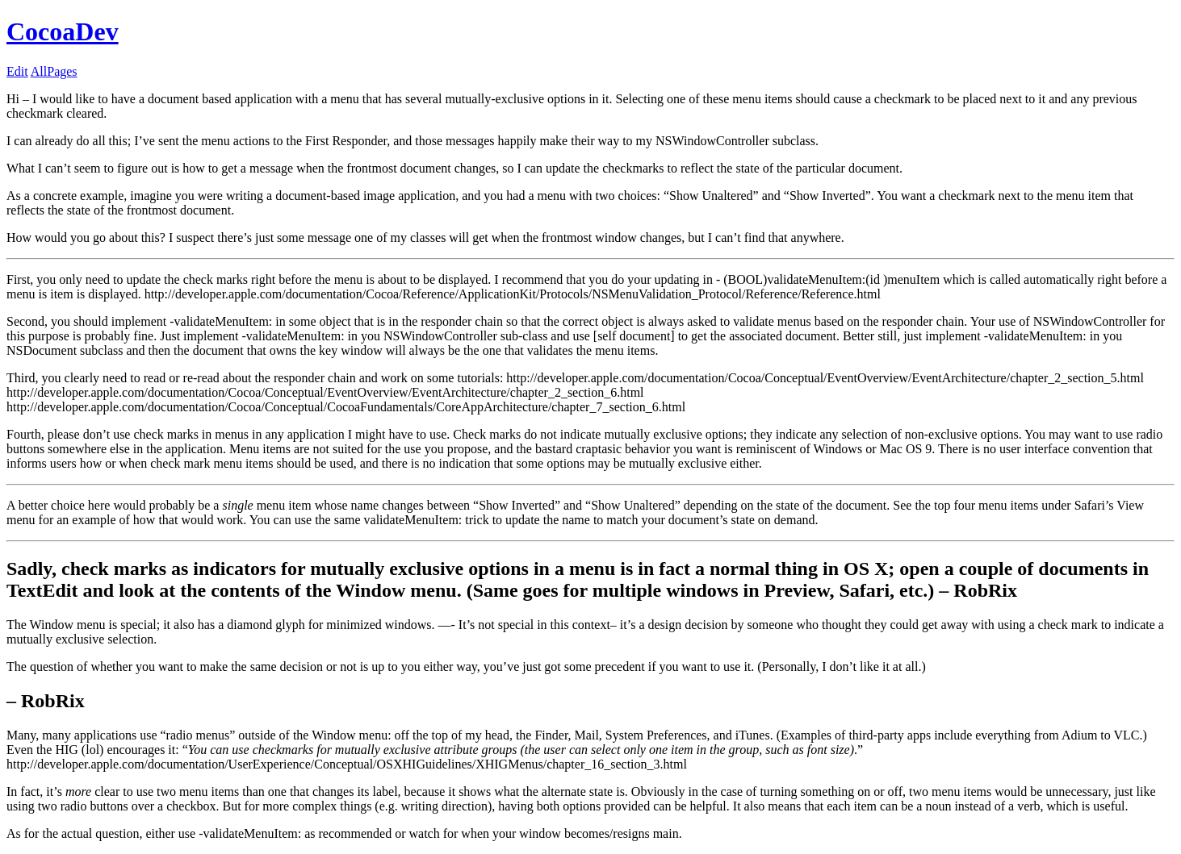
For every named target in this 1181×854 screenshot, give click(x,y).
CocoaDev (62, 31)
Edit (17, 71)
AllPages (54, 71)
